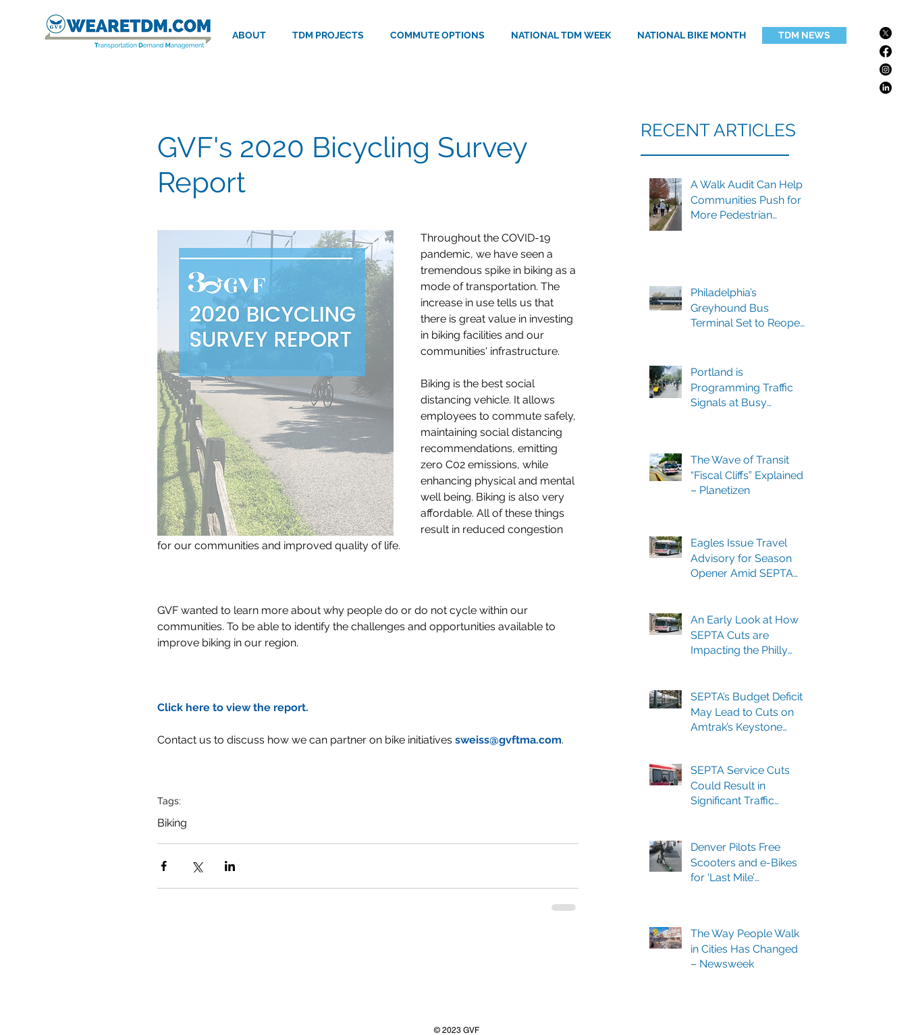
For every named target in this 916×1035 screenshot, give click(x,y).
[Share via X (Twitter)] (196, 866)
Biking (172, 822)
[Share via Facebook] (163, 866)
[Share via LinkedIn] (229, 866)
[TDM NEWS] (804, 35)
